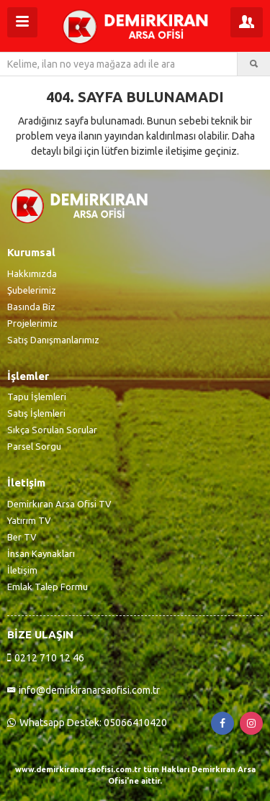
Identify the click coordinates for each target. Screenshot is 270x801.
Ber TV (22, 537)
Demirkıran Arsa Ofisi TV (59, 504)
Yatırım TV (29, 520)
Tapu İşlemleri (36, 397)
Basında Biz (31, 307)
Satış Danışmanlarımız (53, 340)
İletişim (22, 570)
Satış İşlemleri (36, 413)
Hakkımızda (32, 273)
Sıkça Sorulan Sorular (52, 430)
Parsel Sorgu (34, 446)
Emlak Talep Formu (47, 586)
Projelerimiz (32, 323)
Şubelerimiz (31, 290)
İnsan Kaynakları (41, 553)
